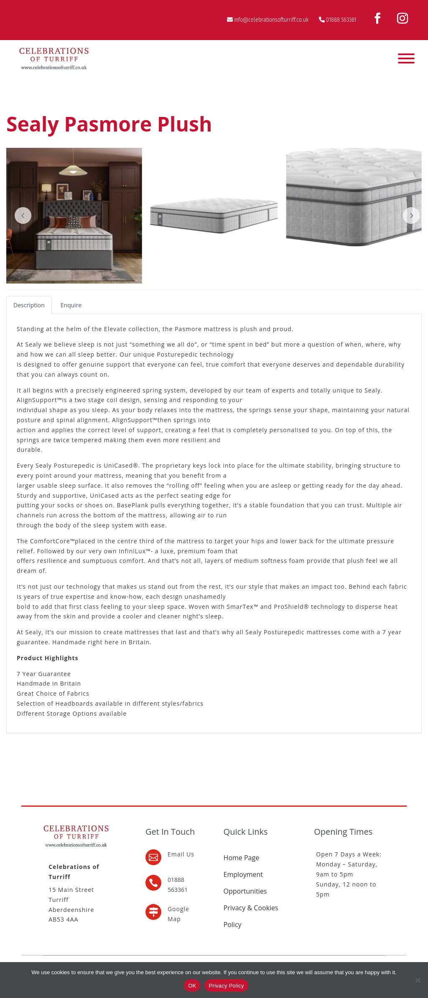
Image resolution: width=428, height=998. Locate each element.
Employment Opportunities (245, 883)
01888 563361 (341, 19)
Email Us (181, 854)
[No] (417, 980)
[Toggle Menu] (406, 58)
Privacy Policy (226, 986)
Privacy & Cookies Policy (251, 916)
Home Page (242, 857)
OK (192, 986)
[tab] (29, 305)
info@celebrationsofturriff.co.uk (271, 19)
